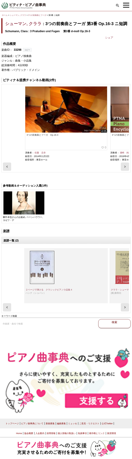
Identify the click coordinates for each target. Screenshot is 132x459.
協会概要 (28, 433)
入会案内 (39, 433)
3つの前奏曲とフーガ (37, 15)
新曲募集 (50, 423)
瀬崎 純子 (125, 152)
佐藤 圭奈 (40, 152)
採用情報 (51, 433)
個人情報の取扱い (67, 433)
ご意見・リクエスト (89, 423)
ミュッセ (72, 423)
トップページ (12, 423)
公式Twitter (107, 423)
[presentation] (7, 167)
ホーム (5, 15)
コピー (27, 50)
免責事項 (82, 433)
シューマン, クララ (18, 15)
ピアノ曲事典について (32, 423)
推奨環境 (111, 433)
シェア (109, 37)
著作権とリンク (97, 433)
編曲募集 (61, 423)
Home (19, 433)
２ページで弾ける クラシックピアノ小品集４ (49, 289)
